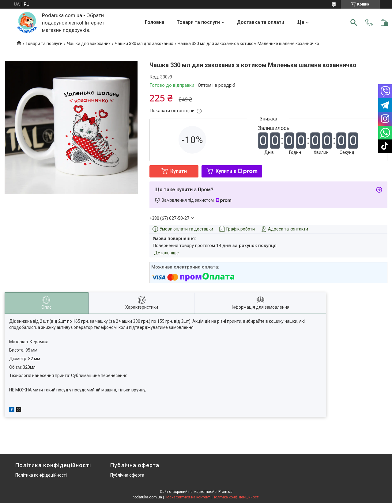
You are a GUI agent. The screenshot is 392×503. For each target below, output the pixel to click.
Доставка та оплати (260, 22)
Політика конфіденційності (236, 497)
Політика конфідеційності (41, 475)
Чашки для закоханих (89, 43)
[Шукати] (354, 22)
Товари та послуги (198, 22)
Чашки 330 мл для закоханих (144, 43)
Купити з (237, 171)
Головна (154, 22)
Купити (178, 171)
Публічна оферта (127, 475)
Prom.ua (225, 492)
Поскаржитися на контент (187, 497)
